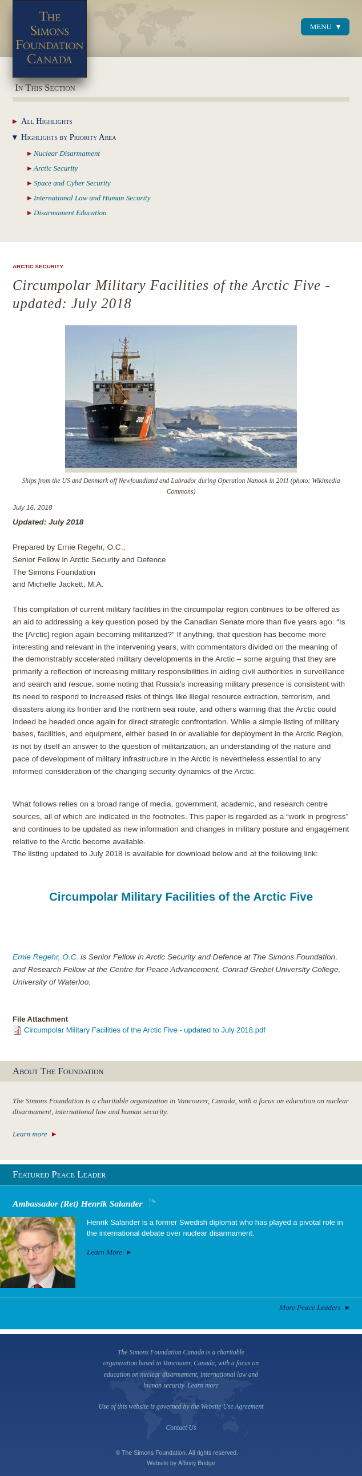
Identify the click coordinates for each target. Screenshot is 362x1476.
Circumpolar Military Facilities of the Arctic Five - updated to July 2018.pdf (145, 1030)
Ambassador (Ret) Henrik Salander (77, 1203)
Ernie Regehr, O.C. (45, 957)
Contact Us (181, 1427)
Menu (321, 26)
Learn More (104, 1252)
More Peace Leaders (310, 1307)
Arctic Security (38, 266)
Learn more (30, 1134)
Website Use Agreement (232, 1406)
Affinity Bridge (196, 1462)
